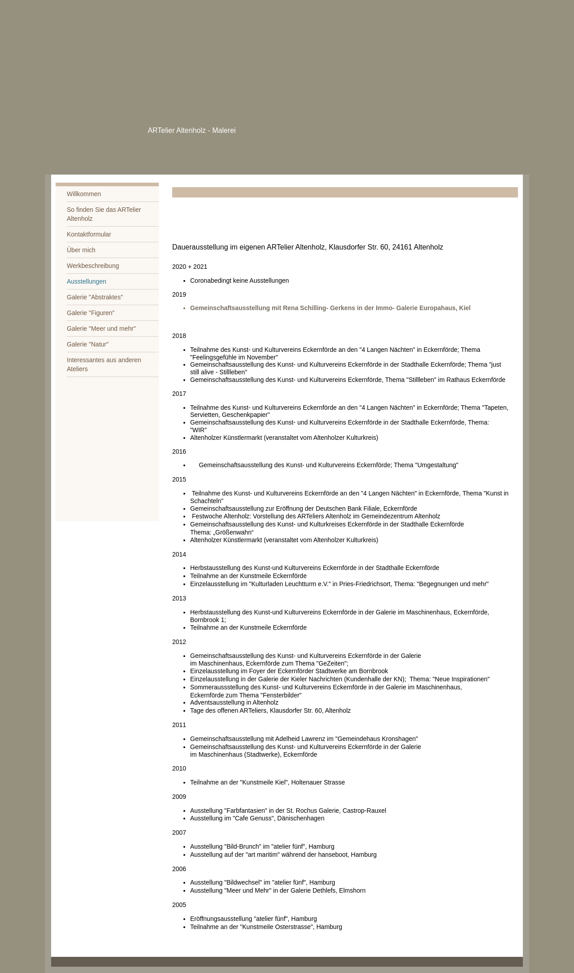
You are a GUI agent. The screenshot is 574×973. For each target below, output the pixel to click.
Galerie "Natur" (88, 344)
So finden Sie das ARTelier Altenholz (104, 214)
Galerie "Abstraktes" (95, 297)
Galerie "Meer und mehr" (101, 328)
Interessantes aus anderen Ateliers (104, 364)
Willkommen (84, 193)
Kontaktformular (89, 234)
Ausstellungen (86, 281)
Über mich (81, 250)
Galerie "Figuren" (90, 312)
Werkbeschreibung (93, 265)
